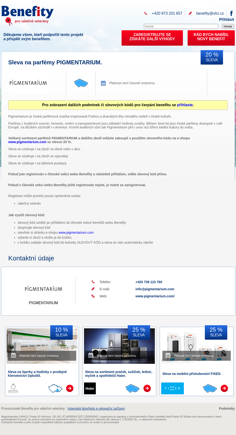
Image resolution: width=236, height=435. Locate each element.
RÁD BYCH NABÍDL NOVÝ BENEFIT (211, 37)
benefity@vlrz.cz (210, 13)
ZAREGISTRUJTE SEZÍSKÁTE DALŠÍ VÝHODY (152, 37)
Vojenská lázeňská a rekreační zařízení (96, 408)
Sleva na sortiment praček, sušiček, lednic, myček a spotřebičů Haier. (118, 374)
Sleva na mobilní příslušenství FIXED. (191, 374)
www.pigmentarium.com (27, 142)
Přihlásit (226, 20)
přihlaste (185, 105)
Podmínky (227, 408)
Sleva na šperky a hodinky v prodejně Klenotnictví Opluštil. (37, 374)
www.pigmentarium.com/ (154, 296)
